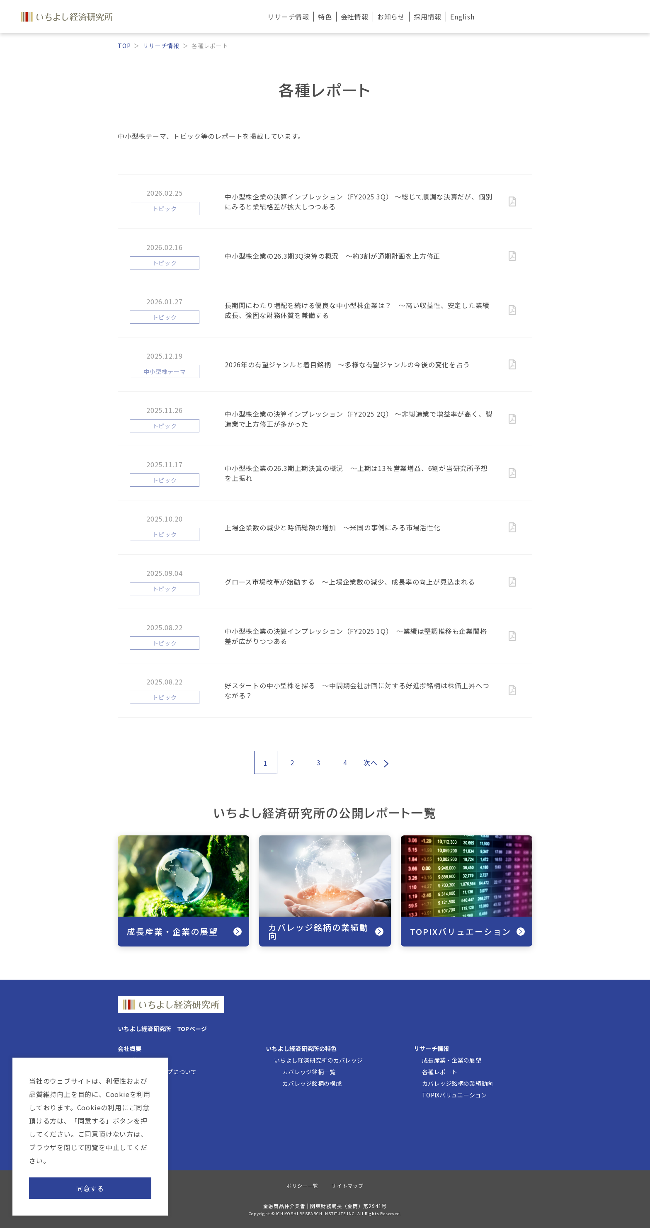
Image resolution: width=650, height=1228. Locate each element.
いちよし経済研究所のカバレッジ (318, 1060)
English (462, 17)
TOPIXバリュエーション (454, 1095)
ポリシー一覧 (302, 1185)
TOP (124, 45)
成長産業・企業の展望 (451, 1060)
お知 (391, 17)
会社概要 (129, 1048)
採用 (427, 17)
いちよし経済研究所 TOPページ (162, 1028)
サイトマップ (348, 1185)
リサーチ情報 (161, 45)
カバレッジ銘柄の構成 (312, 1083)
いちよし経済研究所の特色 (301, 1048)
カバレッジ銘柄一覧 (309, 1072)
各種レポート (440, 1072)
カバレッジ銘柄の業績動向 (457, 1083)
